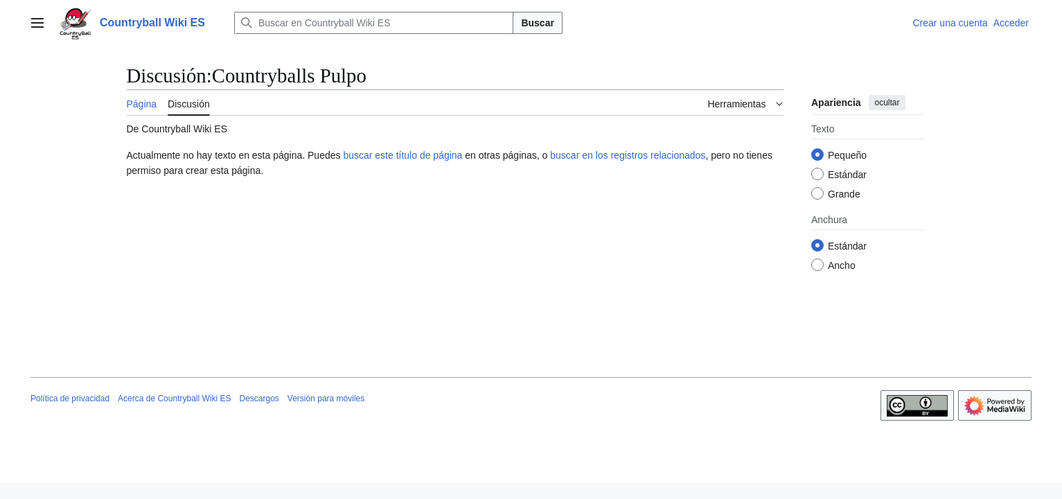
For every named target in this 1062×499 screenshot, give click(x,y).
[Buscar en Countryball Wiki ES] (374, 23)
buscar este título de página (402, 155)
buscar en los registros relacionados (627, 155)
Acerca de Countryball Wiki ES (174, 398)
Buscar (537, 22)
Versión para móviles (325, 398)
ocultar (886, 102)
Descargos (258, 398)
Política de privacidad (69, 398)
